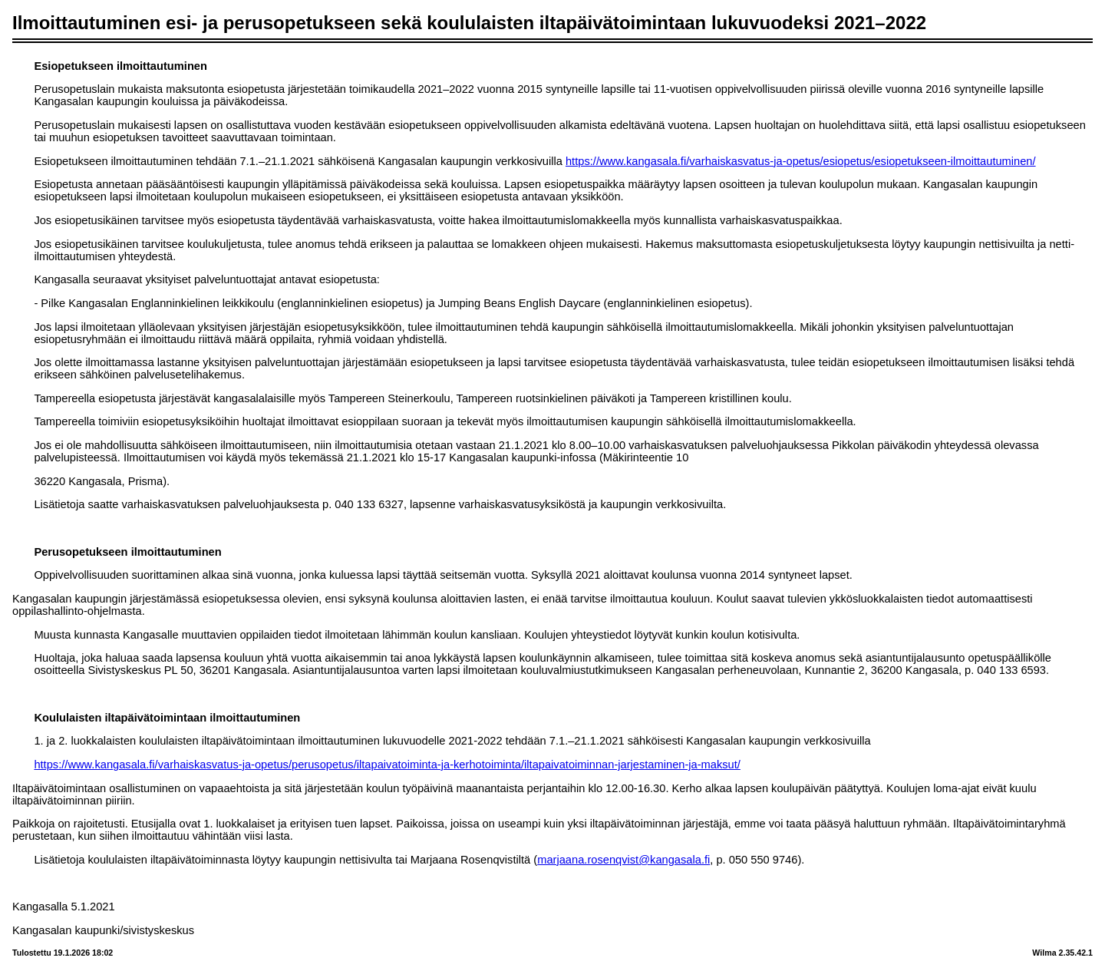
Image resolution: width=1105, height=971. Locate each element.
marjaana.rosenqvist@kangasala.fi (623, 860)
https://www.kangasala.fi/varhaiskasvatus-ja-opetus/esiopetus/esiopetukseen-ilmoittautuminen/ (801, 161)
